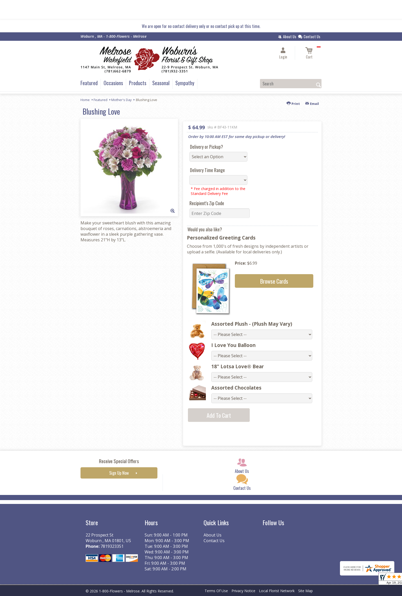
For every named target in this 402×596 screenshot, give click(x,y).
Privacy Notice (243, 590)
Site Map (305, 590)
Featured (100, 99)
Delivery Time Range (207, 170)
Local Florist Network (277, 590)
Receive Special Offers (119, 461)
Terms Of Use (216, 590)
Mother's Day (121, 99)
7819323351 (112, 546)
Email (312, 103)
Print (293, 103)
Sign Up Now (119, 473)
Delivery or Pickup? (206, 146)
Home (85, 99)
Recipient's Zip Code (206, 203)
